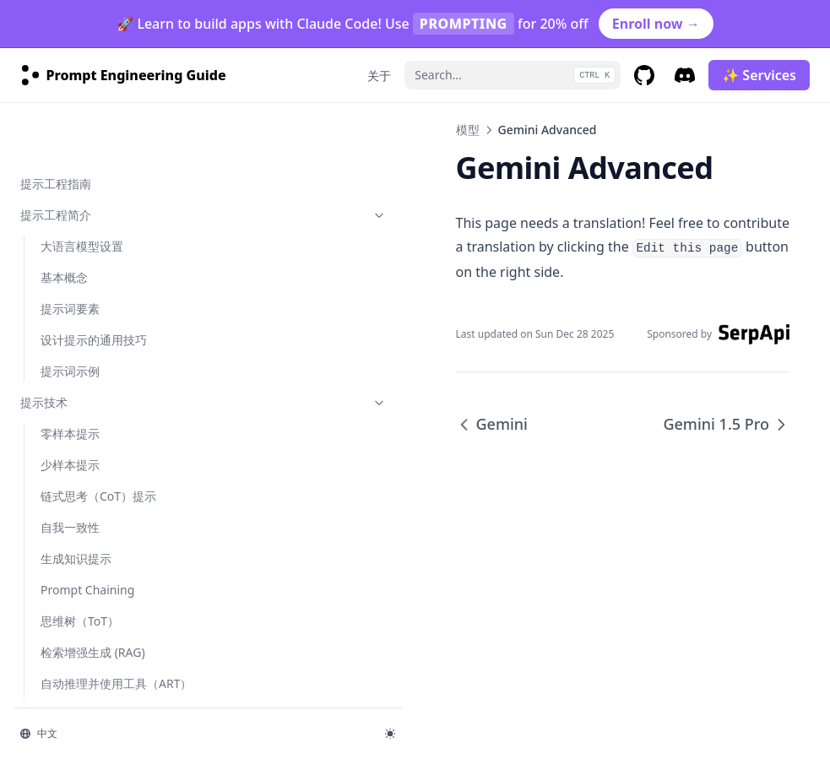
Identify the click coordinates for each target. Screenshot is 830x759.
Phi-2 (54, 417)
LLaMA (59, 229)
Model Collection (87, 573)
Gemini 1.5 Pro (81, 385)
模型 (103, 135)
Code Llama (73, 479)
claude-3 (64, 604)
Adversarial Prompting (114, 104)
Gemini (60, 323)
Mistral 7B (68, 292)
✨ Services (759, 75)
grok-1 (59, 667)
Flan (52, 167)
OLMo (57, 510)
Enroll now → (656, 23)
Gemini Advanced (91, 354)
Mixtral (60, 448)
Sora (53, 542)
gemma (62, 635)
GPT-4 (57, 260)
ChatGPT (65, 198)
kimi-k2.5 (66, 698)
